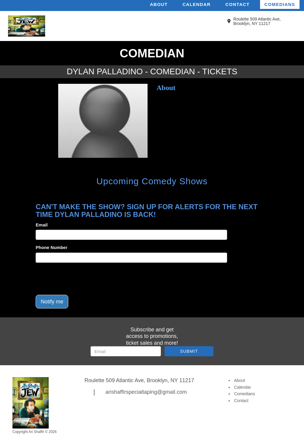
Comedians (280, 4)
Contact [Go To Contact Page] (241, 400)
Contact (237, 4)
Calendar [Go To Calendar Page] (242, 387)
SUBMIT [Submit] (189, 351)
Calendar (197, 4)
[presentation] (81, 278)
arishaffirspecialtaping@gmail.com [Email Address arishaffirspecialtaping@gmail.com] (146, 392)
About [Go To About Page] (239, 380)
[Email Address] (126, 351)
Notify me (52, 302)
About (159, 4)
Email (42, 224)
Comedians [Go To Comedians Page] (244, 393)
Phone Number (51, 247)
